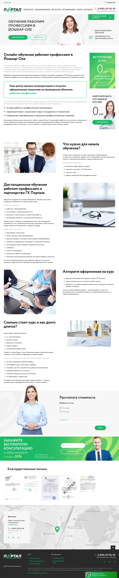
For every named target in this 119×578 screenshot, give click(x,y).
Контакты (88, 10)
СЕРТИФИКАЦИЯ (68, 10)
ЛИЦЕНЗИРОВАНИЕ (42, 10)
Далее (100, 428)
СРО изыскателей (35, 564)
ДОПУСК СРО (28, 10)
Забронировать (102, 122)
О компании (7, 2)
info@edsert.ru (13, 525)
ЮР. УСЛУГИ (56, 10)
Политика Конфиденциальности (71, 456)
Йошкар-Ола (111, 2)
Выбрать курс (38, 37)
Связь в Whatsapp (18, 37)
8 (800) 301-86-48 (106, 8)
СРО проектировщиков (37, 561)
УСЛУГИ (79, 10)
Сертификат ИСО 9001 (58, 562)
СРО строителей (35, 558)
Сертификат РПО (58, 558)
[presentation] (110, 469)
